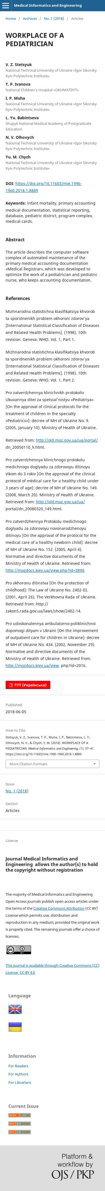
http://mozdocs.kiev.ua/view (32, 665)
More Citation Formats (28, 763)
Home (11, 18)
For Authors (18, 1074)
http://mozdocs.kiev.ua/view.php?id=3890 (45, 570)
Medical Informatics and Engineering (48, 5)
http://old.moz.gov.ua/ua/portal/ (67, 440)
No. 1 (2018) (54, 18)
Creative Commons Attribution (59, 908)
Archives (30, 18)
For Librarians (19, 1082)
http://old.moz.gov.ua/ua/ (60, 501)
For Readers (18, 1065)
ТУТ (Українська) (29, 684)
